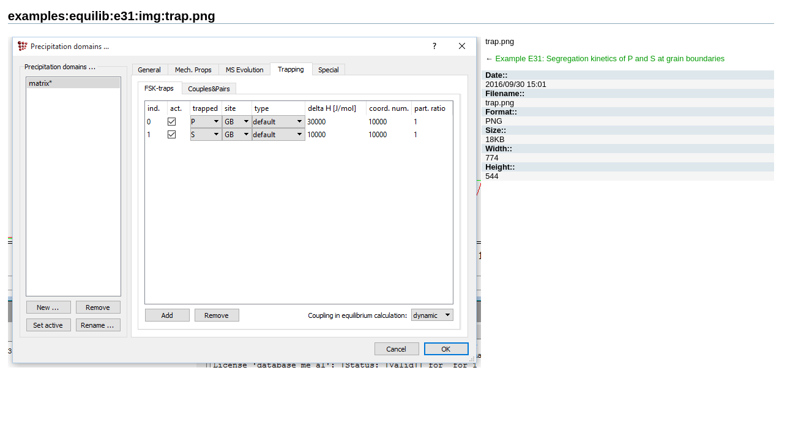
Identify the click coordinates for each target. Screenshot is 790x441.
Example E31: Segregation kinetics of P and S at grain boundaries (610, 58)
